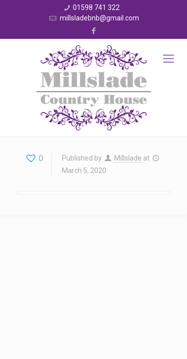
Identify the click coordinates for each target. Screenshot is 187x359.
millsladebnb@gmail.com (98, 18)
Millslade (128, 158)
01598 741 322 (96, 7)
